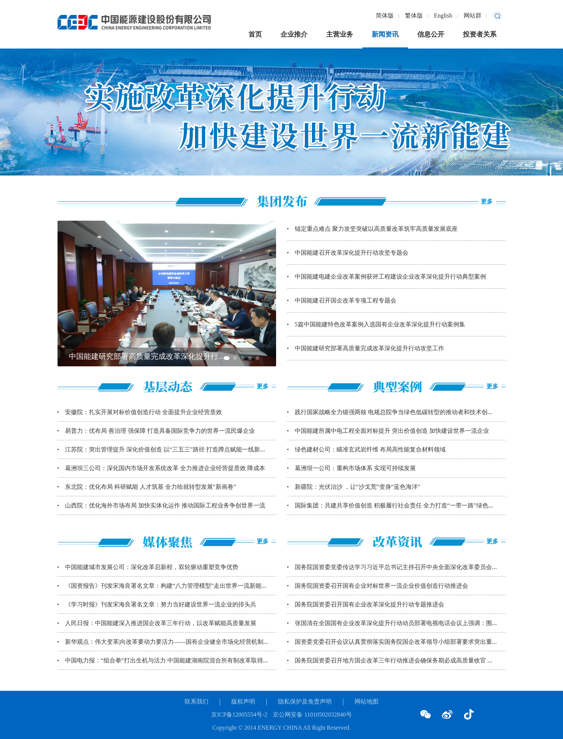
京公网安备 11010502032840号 (312, 715)
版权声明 (243, 702)
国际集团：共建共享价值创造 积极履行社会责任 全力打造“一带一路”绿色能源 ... (400, 506)
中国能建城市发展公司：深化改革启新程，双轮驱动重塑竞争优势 (151, 567)
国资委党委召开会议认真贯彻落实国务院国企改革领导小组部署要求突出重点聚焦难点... (410, 642)
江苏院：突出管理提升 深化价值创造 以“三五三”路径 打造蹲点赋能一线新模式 (168, 450)
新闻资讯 (385, 34)
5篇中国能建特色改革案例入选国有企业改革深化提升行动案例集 (380, 325)
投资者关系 (480, 34)
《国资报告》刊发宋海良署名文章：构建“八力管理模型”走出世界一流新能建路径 (172, 586)
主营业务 (339, 34)
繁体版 (414, 16)
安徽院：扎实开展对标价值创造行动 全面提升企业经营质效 (143, 412)
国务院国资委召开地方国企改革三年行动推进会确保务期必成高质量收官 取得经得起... (408, 661)
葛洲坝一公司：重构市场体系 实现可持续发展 (355, 468)
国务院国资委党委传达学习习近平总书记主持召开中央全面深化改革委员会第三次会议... (410, 567)
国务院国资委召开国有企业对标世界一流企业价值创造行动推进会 (381, 586)
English (443, 16)
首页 (255, 34)
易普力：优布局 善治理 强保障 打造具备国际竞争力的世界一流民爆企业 (160, 431)
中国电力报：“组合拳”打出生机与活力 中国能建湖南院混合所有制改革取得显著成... (175, 661)
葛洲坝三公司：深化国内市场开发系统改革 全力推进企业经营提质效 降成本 (165, 468)
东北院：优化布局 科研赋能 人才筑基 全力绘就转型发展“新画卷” (150, 487)
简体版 (385, 16)
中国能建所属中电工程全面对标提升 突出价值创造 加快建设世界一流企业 (392, 431)
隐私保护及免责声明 (305, 702)
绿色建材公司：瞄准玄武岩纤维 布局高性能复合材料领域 (370, 450)
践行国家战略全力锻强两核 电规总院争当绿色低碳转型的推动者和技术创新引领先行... (408, 412)
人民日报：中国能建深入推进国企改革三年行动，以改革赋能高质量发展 (160, 623)
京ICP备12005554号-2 (239, 715)
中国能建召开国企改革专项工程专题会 (345, 301)
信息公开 (430, 34)
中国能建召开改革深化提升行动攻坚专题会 (351, 253)
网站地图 (366, 702)
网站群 (473, 16)
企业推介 (294, 34)
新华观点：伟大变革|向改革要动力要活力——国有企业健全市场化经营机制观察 (170, 642)
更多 (487, 202)
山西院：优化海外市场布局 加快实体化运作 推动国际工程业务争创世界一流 (165, 506)
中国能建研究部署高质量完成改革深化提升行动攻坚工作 (369, 348)
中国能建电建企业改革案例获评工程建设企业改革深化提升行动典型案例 (390, 277)
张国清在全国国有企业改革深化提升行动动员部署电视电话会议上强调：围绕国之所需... (410, 623)
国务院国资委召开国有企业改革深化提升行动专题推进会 (369, 605)
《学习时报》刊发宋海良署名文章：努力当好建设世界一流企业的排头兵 (160, 605)
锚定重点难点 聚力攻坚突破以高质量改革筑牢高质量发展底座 (376, 229)
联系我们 (196, 702)
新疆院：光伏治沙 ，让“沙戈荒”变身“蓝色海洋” (357, 487)
